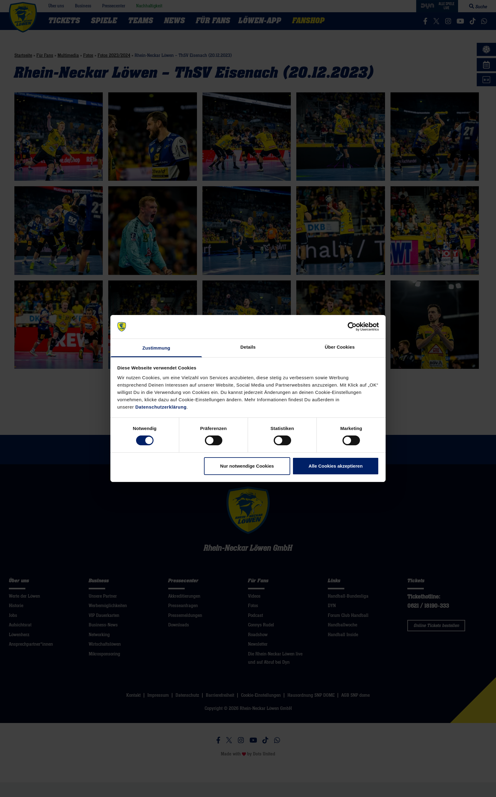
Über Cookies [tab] (340, 347)
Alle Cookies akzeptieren (336, 466)
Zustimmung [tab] (156, 347)
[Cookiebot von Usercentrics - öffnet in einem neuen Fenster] (352, 326)
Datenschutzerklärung (161, 407)
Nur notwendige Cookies (247, 466)
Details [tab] (248, 347)
